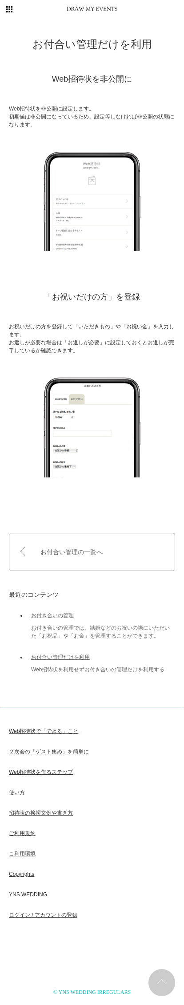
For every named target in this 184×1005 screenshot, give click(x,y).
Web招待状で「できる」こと (43, 731)
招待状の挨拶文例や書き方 (41, 813)
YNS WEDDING (28, 894)
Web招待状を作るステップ (41, 772)
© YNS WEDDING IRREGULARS (92, 992)
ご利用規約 (22, 833)
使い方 (17, 792)
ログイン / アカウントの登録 (43, 915)
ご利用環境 (22, 854)
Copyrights (21, 874)
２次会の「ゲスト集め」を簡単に (49, 752)
